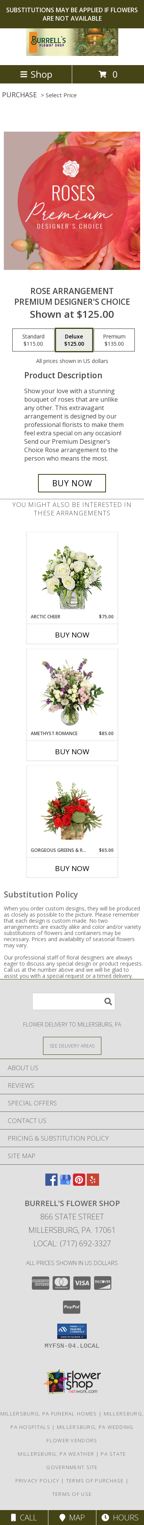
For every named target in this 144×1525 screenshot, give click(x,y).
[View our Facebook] (51, 1183)
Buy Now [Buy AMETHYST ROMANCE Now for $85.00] (72, 752)
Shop (36, 74)
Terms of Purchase (95, 1480)
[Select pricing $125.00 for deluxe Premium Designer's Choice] (74, 340)
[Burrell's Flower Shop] (72, 53)
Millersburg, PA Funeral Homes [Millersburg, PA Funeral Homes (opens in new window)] (48, 1413)
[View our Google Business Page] (65, 1183)
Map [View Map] (72, 1517)
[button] (72, 1331)
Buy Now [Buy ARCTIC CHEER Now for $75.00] (72, 635)
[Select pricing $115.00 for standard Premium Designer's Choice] (33, 340)
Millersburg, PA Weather (56, 1453)
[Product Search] (73, 1001)
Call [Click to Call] (24, 1517)
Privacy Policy (37, 1480)
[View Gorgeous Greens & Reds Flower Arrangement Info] (72, 806)
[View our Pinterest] (79, 1183)
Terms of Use (72, 1494)
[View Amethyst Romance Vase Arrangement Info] (72, 690)
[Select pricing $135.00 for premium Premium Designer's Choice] (114, 340)
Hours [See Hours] (120, 1517)
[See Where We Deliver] (72, 1045)
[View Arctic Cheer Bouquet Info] (72, 573)
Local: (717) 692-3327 (72, 1243)
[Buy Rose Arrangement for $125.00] (72, 483)
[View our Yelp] (93, 1183)
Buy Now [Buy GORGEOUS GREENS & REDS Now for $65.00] (72, 868)
